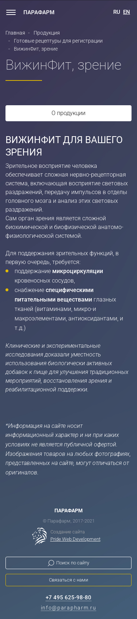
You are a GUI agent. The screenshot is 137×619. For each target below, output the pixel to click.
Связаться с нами (68, 580)
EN (126, 12)
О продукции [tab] (68, 113)
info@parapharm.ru (68, 608)
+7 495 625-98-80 (68, 597)
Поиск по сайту (72, 562)
